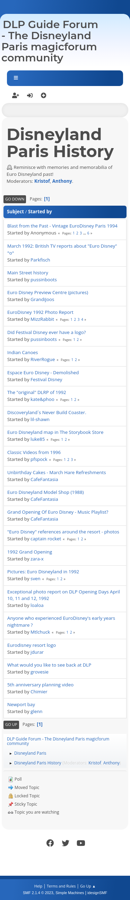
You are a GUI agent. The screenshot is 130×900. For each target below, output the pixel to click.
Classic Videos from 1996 (34, 452)
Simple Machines (69, 893)
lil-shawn (40, 419)
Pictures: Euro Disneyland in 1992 (43, 571)
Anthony (62, 181)
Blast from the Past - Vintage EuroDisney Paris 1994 (62, 226)
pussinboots (44, 279)
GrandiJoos (42, 299)
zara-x (37, 559)
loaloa (37, 605)
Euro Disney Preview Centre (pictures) (47, 292)
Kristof (42, 181)
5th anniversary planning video (40, 685)
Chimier (39, 691)
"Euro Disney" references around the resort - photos (63, 532)
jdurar (37, 652)
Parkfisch (40, 260)
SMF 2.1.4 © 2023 (38, 893)
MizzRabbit (42, 319)
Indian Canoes (22, 352)
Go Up (11, 724)
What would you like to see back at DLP (49, 665)
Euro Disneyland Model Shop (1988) (45, 492)
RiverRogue (43, 359)
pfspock (39, 459)
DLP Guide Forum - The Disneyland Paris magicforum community (49, 41)
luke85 (38, 439)
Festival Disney (46, 379)
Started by (40, 211)
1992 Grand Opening (29, 552)
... (85, 233)
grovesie (40, 672)
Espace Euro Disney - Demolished (43, 372)
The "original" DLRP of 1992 (36, 392)
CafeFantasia (44, 479)
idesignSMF (97, 893)
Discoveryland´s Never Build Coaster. (46, 412)
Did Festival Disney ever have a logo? (46, 332)
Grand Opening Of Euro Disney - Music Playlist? (57, 512)
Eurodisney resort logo (31, 645)
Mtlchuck (40, 632)
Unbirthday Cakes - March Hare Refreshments (56, 472)
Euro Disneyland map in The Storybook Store (55, 432)
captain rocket (46, 538)
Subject (15, 211)
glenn (36, 711)
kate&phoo (42, 399)
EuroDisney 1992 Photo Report (40, 312)
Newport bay (21, 704)
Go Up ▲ (88, 886)
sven (36, 578)
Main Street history (27, 272)
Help (38, 886)
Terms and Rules (61, 886)
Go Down (14, 199)
